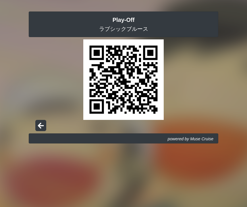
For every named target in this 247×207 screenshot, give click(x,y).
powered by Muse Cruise (190, 139)
